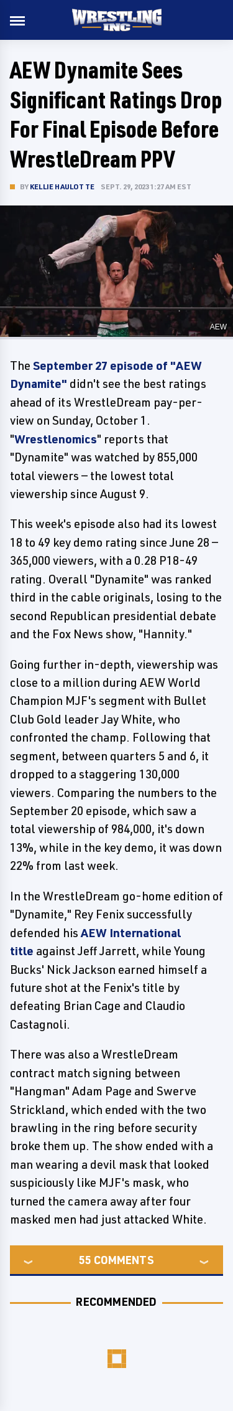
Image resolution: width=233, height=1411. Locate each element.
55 (85, 1260)
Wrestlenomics (55, 439)
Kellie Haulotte (62, 186)
